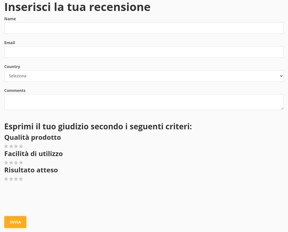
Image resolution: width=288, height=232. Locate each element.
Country (12, 66)
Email (9, 42)
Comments (15, 90)
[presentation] (47, 199)
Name (10, 18)
